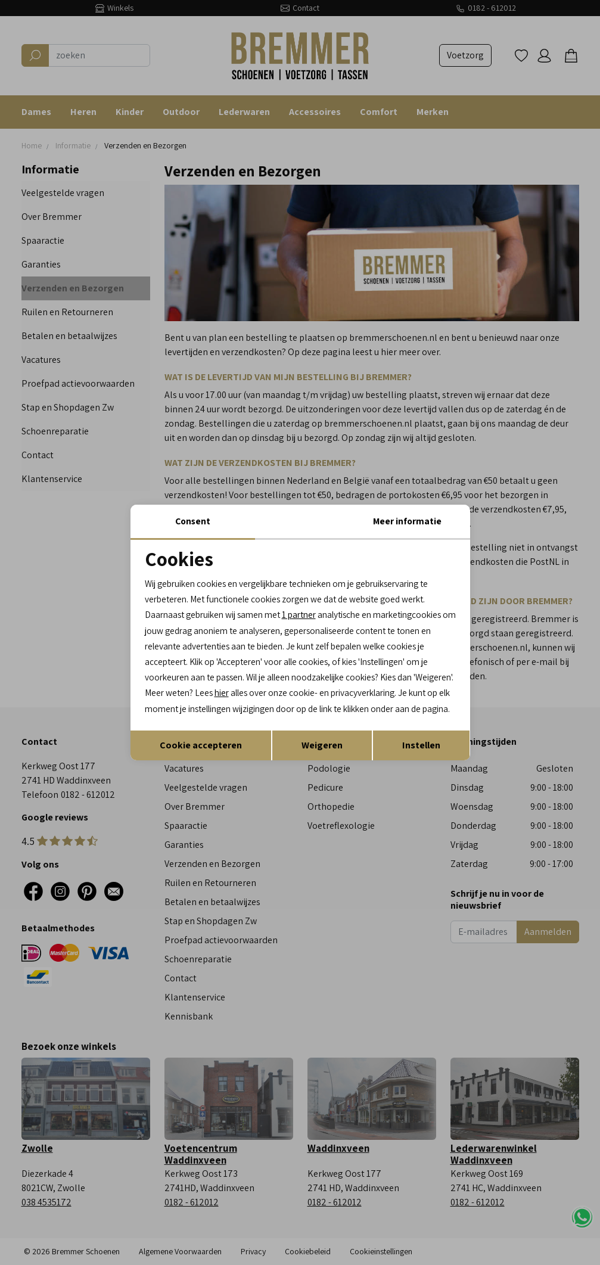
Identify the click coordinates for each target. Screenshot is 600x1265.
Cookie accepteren (201, 756)
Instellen (421, 756)
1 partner (309, 605)
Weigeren (322, 756)
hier (430, 686)
